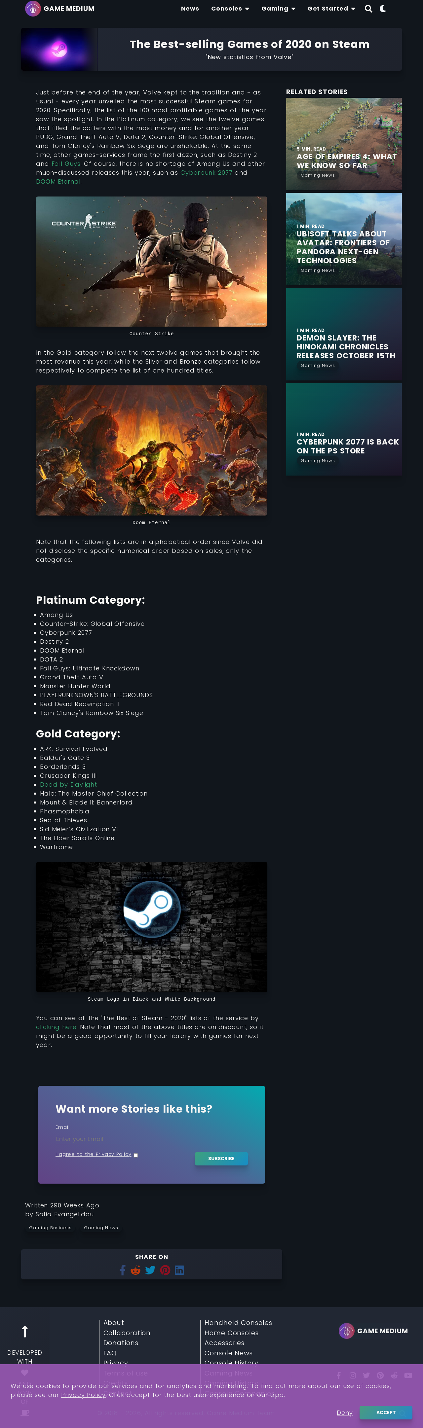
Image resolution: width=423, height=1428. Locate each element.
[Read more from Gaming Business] (52, 1227)
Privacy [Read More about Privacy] (115, 1363)
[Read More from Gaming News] (318, 174)
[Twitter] (366, 1375)
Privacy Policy (83, 1423)
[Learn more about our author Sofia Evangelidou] (65, 1214)
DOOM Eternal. (59, 181)
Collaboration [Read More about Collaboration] (127, 1333)
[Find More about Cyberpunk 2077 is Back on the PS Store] (349, 446)
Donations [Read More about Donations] (120, 1343)
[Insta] (353, 1375)
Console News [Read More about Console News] (229, 1353)
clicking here (56, 1027)
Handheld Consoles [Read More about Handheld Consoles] (238, 1323)
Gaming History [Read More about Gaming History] (231, 1383)
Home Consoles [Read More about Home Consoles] (232, 1333)
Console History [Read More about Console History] (231, 1363)
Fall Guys (66, 164)
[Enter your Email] (152, 1139)
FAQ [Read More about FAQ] (110, 1353)
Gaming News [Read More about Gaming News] (229, 1373)
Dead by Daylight (68, 784)
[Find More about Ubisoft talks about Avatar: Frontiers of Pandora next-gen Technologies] (349, 247)
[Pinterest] (380, 1375)
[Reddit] (394, 1375)
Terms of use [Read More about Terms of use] (125, 1373)
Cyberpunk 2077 (205, 172)
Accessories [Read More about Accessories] (225, 1343)
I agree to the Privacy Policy (94, 1154)
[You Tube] (408, 1375)
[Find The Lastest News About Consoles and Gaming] (190, 8)
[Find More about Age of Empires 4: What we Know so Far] (349, 161)
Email (63, 1127)
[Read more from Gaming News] (103, 1227)
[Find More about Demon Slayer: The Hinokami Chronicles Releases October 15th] (349, 347)
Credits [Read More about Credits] (115, 1383)
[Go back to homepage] (61, 9)
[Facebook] (339, 1375)
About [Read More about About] (114, 1323)
